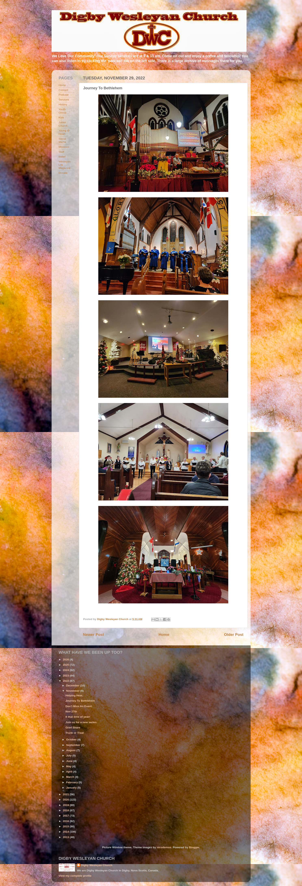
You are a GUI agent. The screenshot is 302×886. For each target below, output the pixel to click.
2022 (66, 680)
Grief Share (72, 727)
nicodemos (164, 847)
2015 (66, 826)
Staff (61, 151)
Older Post (234, 634)
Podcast (64, 94)
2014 (66, 831)
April (69, 771)
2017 (66, 815)
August (71, 750)
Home (164, 634)
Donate (63, 172)
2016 (66, 821)
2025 (66, 664)
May (69, 766)
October (72, 739)
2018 (66, 810)
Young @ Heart (64, 132)
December (73, 685)
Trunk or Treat (74, 732)
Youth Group (62, 111)
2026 (66, 659)
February (72, 782)
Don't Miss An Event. (78, 706)
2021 (66, 794)
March (70, 776)
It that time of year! (77, 716)
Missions (64, 146)
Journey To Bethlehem (80, 700)
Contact (63, 90)
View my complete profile (75, 875)
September (73, 745)
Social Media (62, 140)
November (73, 690)
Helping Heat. (74, 695)
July (69, 755)
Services (64, 99)
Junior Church (63, 124)
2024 (66, 670)
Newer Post (93, 634)
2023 (66, 675)
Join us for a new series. (81, 722)
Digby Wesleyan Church (96, 865)
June (69, 761)
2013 (66, 837)
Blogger (194, 847)
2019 (66, 805)
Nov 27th (71, 711)
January (72, 787)
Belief (62, 156)
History (63, 104)
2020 (66, 799)
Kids (61, 117)
